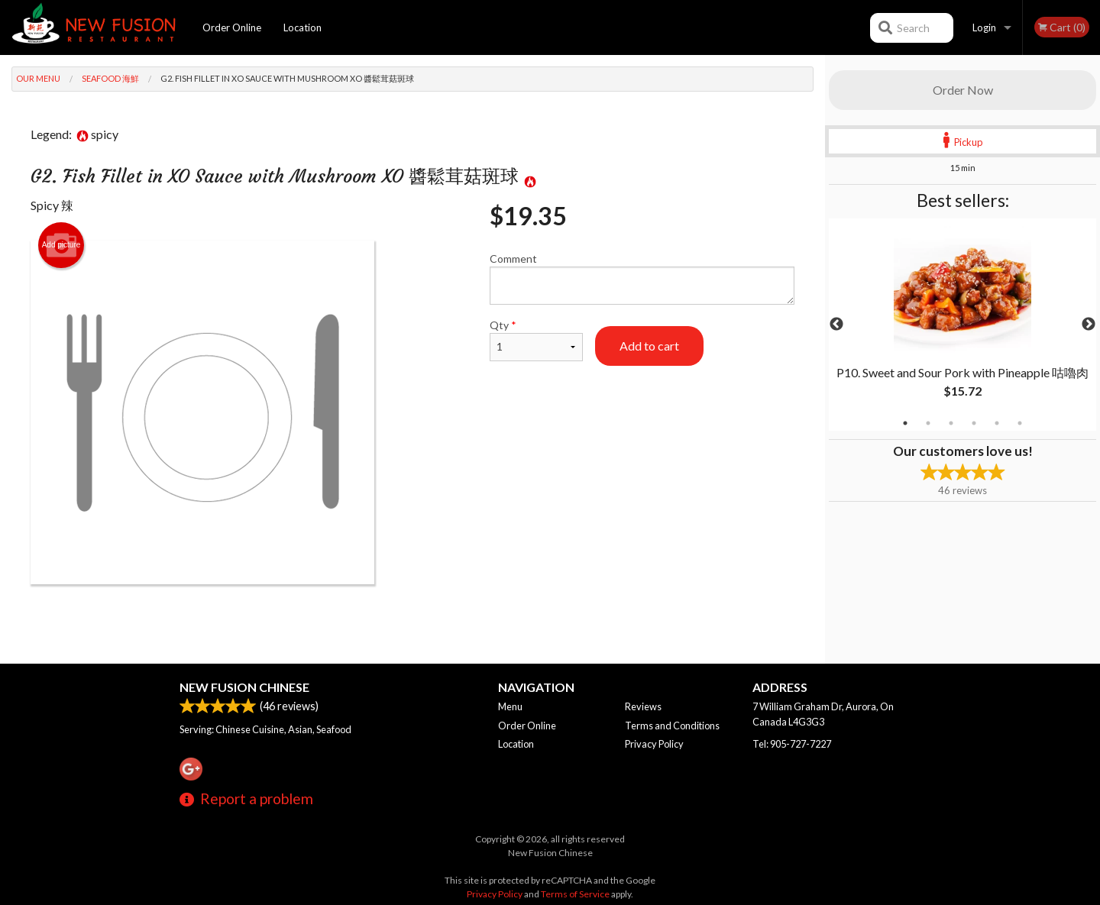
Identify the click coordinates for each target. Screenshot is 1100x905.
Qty (536, 339)
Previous (836, 324)
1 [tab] (905, 423)
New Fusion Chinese (244, 687)
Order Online (231, 27)
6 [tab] (1019, 423)
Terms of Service (575, 894)
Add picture (61, 245)
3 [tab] (951, 423)
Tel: (791, 744)
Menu (510, 706)
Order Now (963, 89)
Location (302, 27)
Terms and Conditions (672, 725)
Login (984, 27)
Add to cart (649, 345)
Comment (642, 278)
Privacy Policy (654, 744)
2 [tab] (928, 423)
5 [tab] (997, 423)
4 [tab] (974, 423)
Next (1088, 324)
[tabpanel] (962, 324)
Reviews (643, 706)
